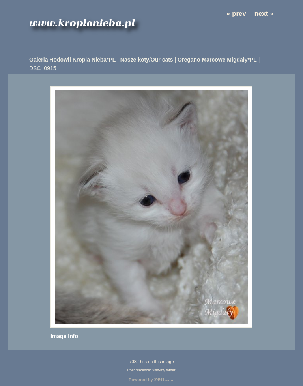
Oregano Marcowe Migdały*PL (217, 59)
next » (264, 13)
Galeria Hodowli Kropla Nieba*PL (72, 59)
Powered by (151, 379)
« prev (236, 13)
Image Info (64, 336)
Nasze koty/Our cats (146, 59)
